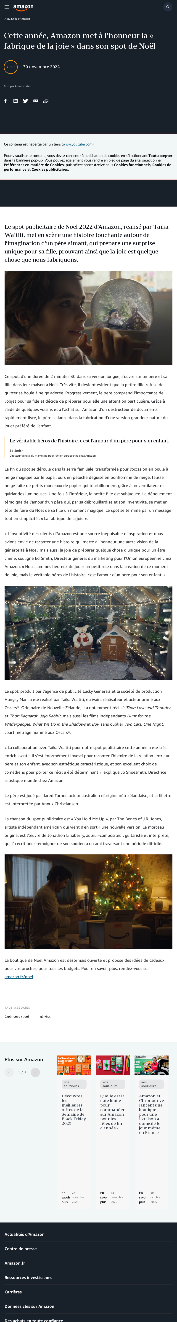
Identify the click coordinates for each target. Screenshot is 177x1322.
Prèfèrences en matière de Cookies (25, 1310)
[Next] (35, 1072)
